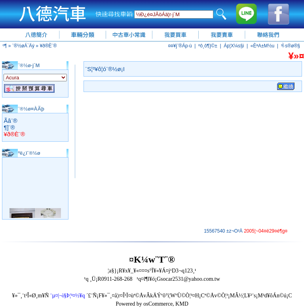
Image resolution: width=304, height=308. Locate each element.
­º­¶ (5, 46)
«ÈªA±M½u (262, 46)
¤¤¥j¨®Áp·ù (180, 46)
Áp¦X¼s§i (234, 46)
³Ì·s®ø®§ (290, 46)
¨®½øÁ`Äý (23, 46)
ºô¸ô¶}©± (207, 46)
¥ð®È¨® (48, 46)
